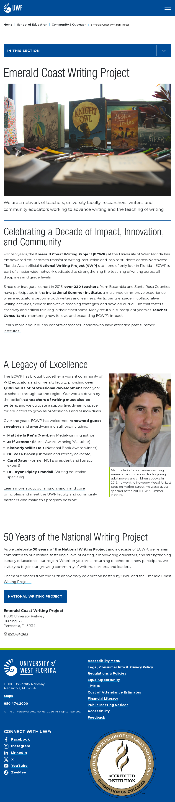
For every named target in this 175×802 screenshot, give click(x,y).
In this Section (23, 50)
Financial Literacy (103, 698)
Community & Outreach (69, 24)
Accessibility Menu (104, 661)
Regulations (98, 673)
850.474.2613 (18, 634)
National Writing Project (35, 596)
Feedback (96, 717)
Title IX (94, 686)
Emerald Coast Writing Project (110, 24)
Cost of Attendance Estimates (114, 692)
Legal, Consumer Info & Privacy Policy (120, 667)
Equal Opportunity (104, 680)
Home (8, 24)
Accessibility (99, 711)
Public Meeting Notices (108, 705)
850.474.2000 (16, 703)
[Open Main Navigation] (168, 8)
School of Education (32, 24)
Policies (119, 673)
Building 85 (12, 621)
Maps (8, 696)
